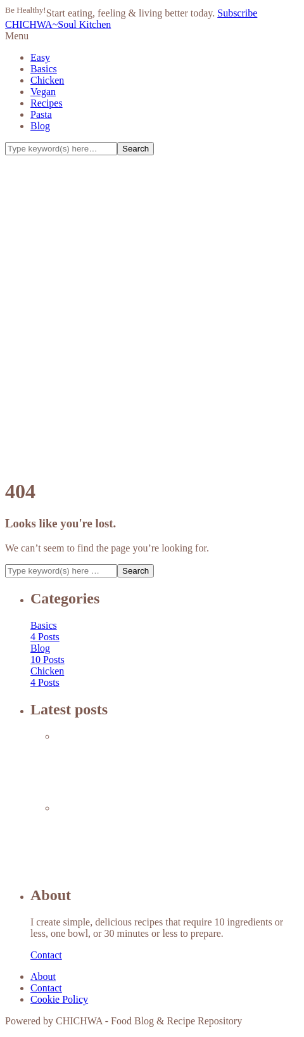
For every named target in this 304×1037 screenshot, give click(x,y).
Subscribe (237, 13)
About (43, 976)
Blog (40, 125)
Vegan (43, 91)
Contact (46, 955)
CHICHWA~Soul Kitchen (58, 24)
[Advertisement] (152, 314)
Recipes (46, 103)
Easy (40, 57)
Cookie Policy (59, 999)
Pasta (41, 114)
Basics (43, 68)
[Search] (61, 148)
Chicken (47, 80)
